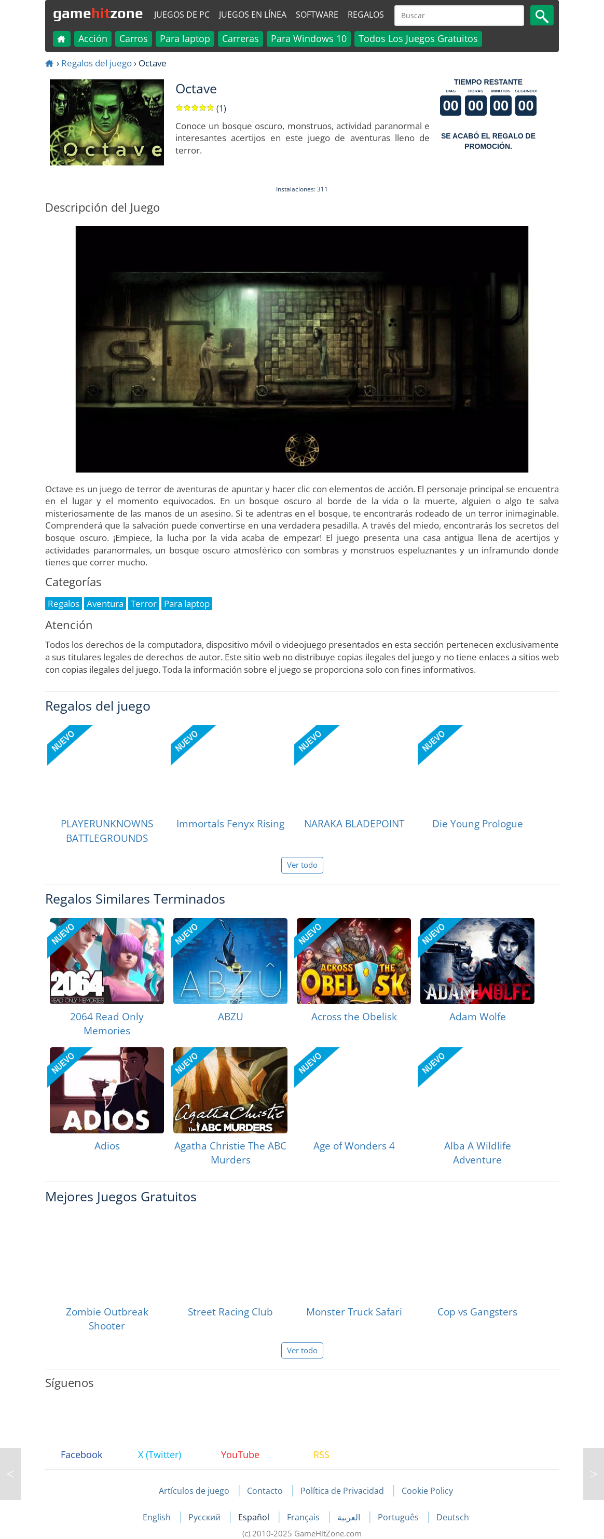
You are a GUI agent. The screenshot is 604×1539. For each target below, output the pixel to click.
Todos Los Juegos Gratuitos (418, 38)
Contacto (265, 1490)
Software (317, 14)
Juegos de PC (182, 14)
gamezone (98, 13)
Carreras (240, 38)
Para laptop (185, 38)
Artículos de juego (194, 1490)
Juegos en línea (252, 14)
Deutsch (452, 1517)
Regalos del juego (96, 63)
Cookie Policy (427, 1490)
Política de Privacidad (342, 1490)
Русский (205, 1517)
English (158, 1517)
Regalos (366, 14)
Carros (133, 38)
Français (304, 1517)
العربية (349, 1517)
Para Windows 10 (309, 38)
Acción (92, 38)
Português (399, 1517)
